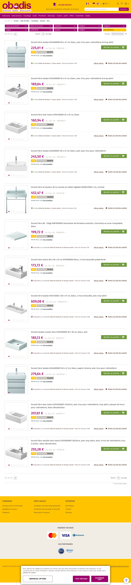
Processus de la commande (12, 506)
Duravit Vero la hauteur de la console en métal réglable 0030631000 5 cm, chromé (67, 187)
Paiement (5, 512)
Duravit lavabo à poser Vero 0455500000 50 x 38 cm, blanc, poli (59, 332)
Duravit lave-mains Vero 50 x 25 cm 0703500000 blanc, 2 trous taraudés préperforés (68, 259)
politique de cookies (29, 573)
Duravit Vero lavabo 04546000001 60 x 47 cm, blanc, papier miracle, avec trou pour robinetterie (74, 368)
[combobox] (102, 9)
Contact (68, 509)
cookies (37, 569)
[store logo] (16, 6)
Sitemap (69, 512)
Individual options (37, 578)
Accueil (16, 21)
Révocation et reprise (42, 512)
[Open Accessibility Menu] (126, 580)
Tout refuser (81, 578)
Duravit (42, 21)
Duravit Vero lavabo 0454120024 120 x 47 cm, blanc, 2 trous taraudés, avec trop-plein (69, 295)
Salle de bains (25, 21)
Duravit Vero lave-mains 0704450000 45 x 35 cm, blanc (55, 114)
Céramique (35, 21)
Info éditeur (70, 506)
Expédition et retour (9, 509)
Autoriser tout (99, 579)
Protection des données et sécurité (47, 509)
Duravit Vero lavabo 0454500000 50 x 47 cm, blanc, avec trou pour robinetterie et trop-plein (72, 78)
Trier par (107, 34)
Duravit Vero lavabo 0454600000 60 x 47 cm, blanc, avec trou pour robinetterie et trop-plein (72, 42)
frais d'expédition (48, 56)
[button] (106, 3)
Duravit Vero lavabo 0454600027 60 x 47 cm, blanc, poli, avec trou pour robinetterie (68, 151)
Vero (48, 21)
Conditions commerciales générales (47, 506)
